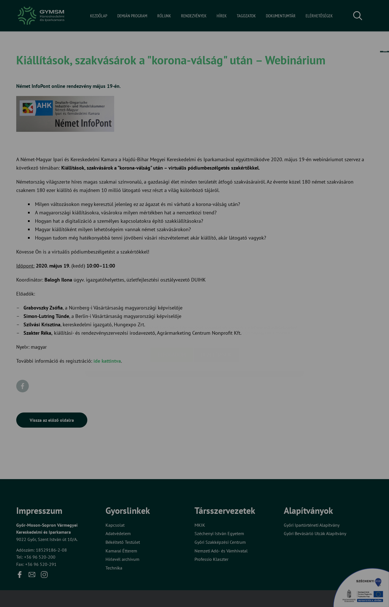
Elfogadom (172, 321)
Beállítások (216, 321)
